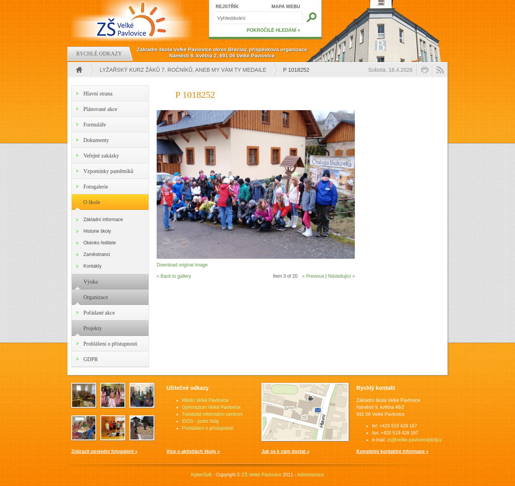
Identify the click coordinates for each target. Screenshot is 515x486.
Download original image (182, 265)
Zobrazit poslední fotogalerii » (104, 451)
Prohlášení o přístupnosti (110, 344)
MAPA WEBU (285, 6)
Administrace (310, 474)
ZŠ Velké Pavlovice (262, 474)
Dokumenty (96, 140)
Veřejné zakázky (101, 156)
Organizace (95, 297)
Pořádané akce (99, 313)
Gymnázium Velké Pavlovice (211, 407)
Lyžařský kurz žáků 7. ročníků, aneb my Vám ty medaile (183, 70)
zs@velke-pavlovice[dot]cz (414, 440)
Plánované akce (100, 109)
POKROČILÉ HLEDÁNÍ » (273, 30)
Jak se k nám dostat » (285, 451)
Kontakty (92, 266)
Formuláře (94, 125)
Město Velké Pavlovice (205, 400)
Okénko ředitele (99, 243)
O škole (91, 202)
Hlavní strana (97, 94)
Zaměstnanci (96, 254)
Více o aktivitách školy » (193, 451)
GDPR (90, 359)
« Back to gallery (174, 276)
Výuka (90, 282)
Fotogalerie (95, 187)
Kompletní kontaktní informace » (392, 451)
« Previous (313, 276)
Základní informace (103, 219)
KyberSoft (201, 474)
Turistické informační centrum (212, 414)
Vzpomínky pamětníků (108, 171)
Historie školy (97, 231)
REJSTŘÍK (227, 6)
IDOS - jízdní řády (200, 421)
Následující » (341, 276)
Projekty (92, 328)
